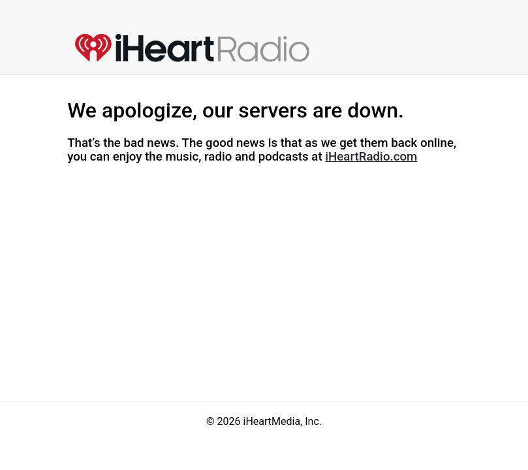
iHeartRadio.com (371, 156)
